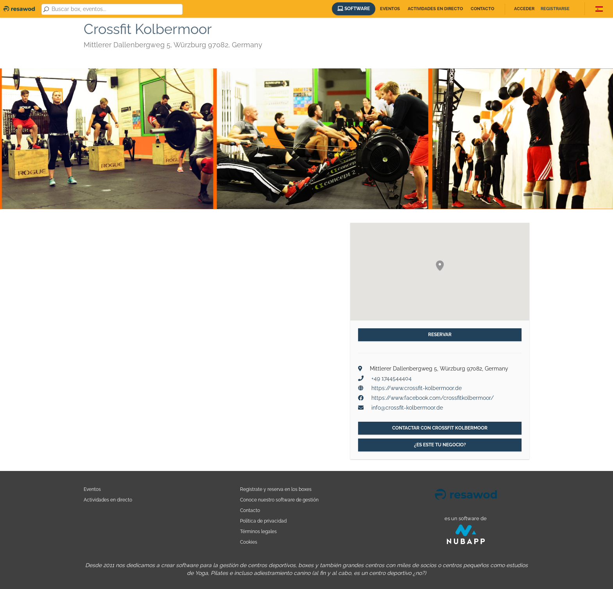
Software (353, 8)
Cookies (248, 542)
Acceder (524, 8)
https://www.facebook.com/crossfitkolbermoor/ (432, 398)
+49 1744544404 (391, 378)
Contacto (482, 8)
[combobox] (115, 9)
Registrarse (555, 8)
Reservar (440, 334)
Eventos (390, 8)
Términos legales (258, 531)
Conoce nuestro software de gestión (279, 500)
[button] (440, 266)
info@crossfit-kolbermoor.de (407, 408)
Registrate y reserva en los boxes (276, 489)
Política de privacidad (263, 521)
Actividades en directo (435, 8)
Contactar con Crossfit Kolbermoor (440, 428)
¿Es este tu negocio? (440, 445)
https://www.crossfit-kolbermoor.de (416, 388)
